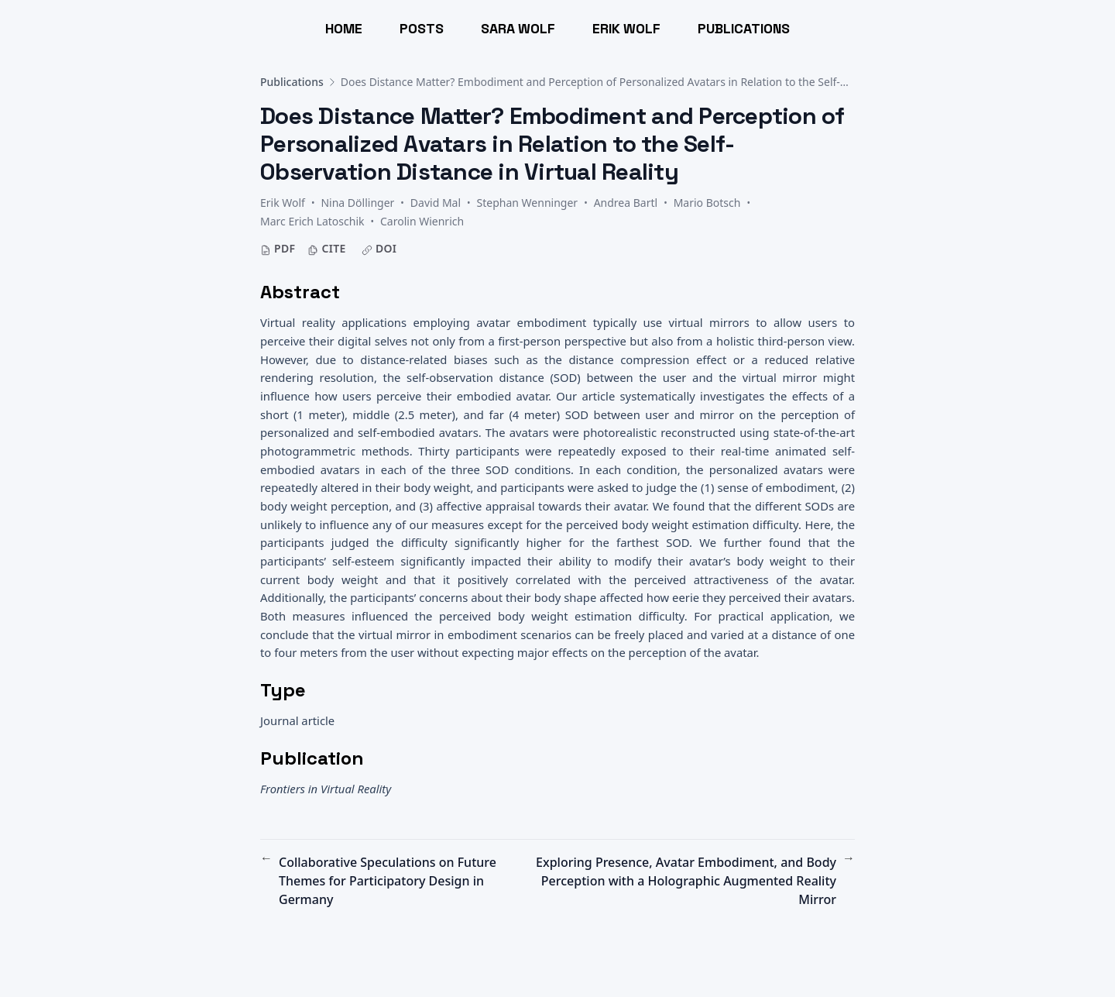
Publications (292, 81)
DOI (379, 248)
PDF (277, 248)
